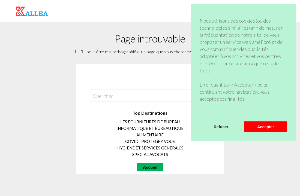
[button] (200, 114)
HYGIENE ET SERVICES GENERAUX (150, 147)
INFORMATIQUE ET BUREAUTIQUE (150, 128)
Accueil (150, 167)
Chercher (103, 96)
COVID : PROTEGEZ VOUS (150, 141)
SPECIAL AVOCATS (150, 154)
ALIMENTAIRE (150, 134)
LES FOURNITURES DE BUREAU (150, 121)
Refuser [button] (221, 127)
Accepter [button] (265, 127)
